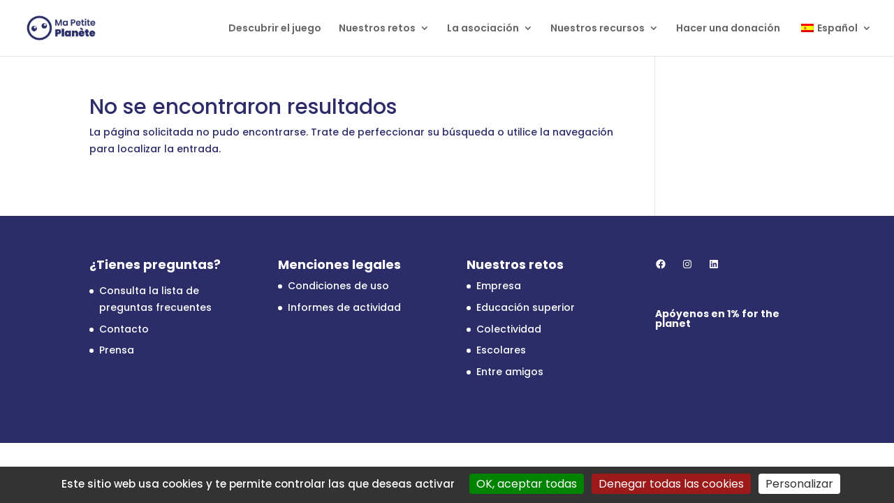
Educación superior (525, 307)
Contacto (124, 329)
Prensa (116, 350)
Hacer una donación (728, 29)
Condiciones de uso (338, 286)
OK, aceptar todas (526, 484)
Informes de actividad (344, 307)
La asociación (483, 29)
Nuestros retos (377, 29)
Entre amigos (509, 372)
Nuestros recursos (597, 29)
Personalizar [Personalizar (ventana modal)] (799, 484)
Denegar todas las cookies (671, 484)
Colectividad (508, 329)
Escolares (501, 350)
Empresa (498, 286)
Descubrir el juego (274, 29)
